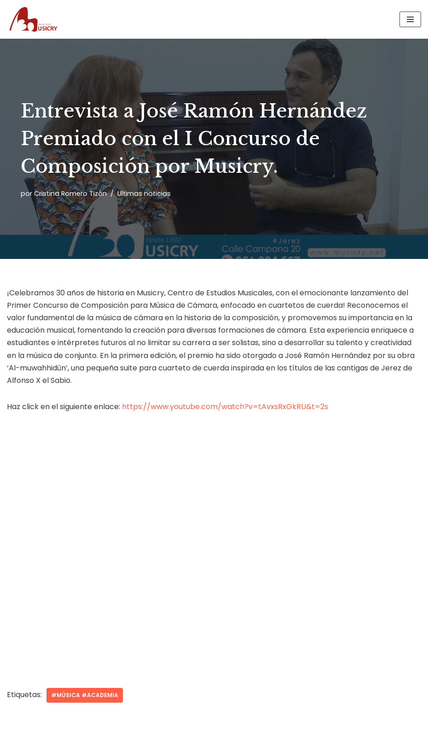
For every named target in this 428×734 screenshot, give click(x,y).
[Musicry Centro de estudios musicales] (34, 19)
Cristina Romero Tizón (70, 193)
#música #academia (84, 695)
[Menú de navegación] (410, 19)
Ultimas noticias (144, 193)
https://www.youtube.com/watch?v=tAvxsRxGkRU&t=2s (225, 406)
